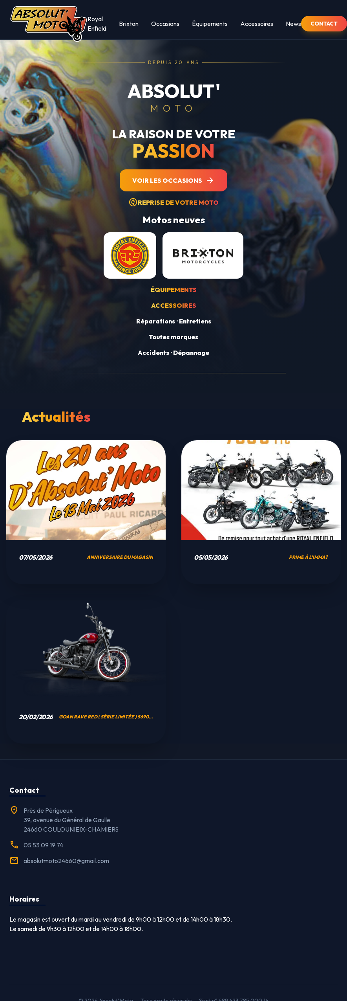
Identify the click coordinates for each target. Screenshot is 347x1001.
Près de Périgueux (48, 810)
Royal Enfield (97, 23)
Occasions (165, 24)
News (293, 24)
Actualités (56, 416)
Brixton (129, 24)
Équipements (210, 24)
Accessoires (256, 24)
